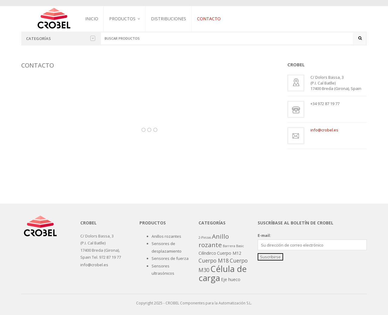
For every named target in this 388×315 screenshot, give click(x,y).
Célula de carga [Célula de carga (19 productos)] (223, 273)
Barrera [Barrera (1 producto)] (229, 246)
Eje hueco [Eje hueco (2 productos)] (230, 279)
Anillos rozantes (166, 236)
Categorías (60, 38)
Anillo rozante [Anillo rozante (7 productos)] (214, 240)
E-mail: (264, 235)
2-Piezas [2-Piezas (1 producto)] (205, 237)
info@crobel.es (324, 130)
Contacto (209, 19)
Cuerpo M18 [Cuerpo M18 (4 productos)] (214, 260)
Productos (122, 19)
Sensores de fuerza (170, 258)
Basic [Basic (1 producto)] (240, 246)
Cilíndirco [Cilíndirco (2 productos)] (207, 253)
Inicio (91, 19)
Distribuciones (168, 19)
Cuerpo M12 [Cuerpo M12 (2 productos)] (229, 253)
